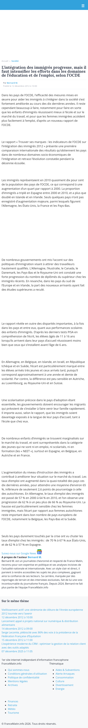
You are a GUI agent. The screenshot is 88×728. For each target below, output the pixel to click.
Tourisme (13, 712)
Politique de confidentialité (23, 677)
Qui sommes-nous (18, 670)
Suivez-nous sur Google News (22, 553)
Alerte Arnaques (65, 673)
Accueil (5, 61)
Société (14, 61)
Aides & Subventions (68, 670)
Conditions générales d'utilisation (27, 673)
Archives (13, 685)
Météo (11, 709)
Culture (60, 681)
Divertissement (64, 685)
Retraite (12, 705)
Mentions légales (18, 681)
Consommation (65, 677)
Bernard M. (12, 82)
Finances (13, 701)
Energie (60, 689)
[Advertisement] (44, 36)
